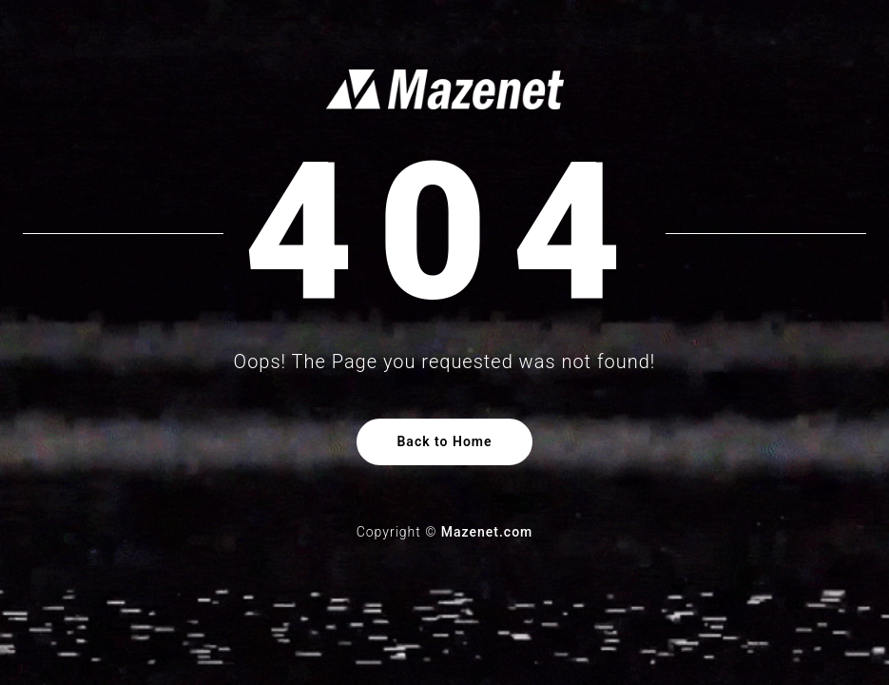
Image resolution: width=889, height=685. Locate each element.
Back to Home (444, 441)
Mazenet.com (487, 531)
